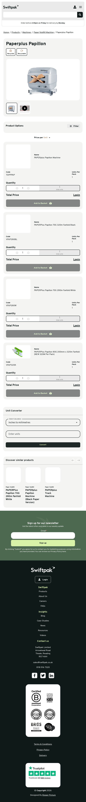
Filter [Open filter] (74, 126)
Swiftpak (43, 587)
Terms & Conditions (43, 744)
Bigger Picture (49, 795)
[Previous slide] (73, 484)
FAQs (43, 606)
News (42, 626)
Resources (43, 631)
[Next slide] (78, 484)
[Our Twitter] (43, 675)
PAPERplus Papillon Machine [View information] (47, 158)
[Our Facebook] (34, 675)
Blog (43, 616)
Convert (43, 465)
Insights (43, 612)
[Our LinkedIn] (51, 675)
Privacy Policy (43, 750)
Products (16, 32)
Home (6, 32)
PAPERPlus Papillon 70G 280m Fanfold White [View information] (55, 290)
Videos (43, 635)
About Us (43, 596)
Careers (43, 601)
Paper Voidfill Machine (44, 32)
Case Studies (43, 621)
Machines (26, 32)
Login (76, 195)
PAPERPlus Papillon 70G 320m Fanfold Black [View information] (55, 225)
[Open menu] (80, 7)
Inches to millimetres (19, 443)
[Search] (80, 15)
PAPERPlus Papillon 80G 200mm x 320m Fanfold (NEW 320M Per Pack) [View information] (57, 353)
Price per (42, 137)
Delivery (43, 756)
